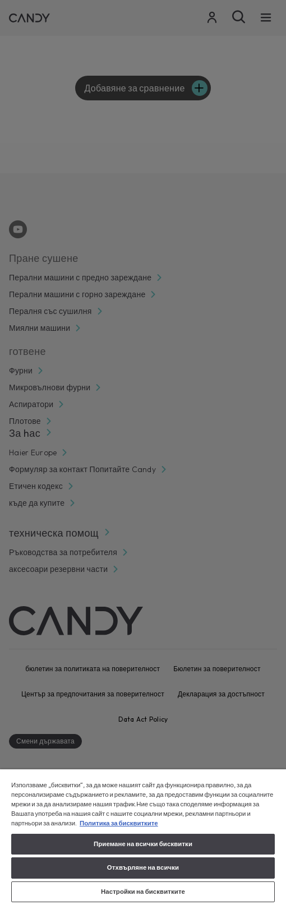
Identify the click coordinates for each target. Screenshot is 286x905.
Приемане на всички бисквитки (143, 844)
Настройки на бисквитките (143, 891)
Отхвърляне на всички (143, 867)
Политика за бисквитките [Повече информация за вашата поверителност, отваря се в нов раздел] (119, 823)
